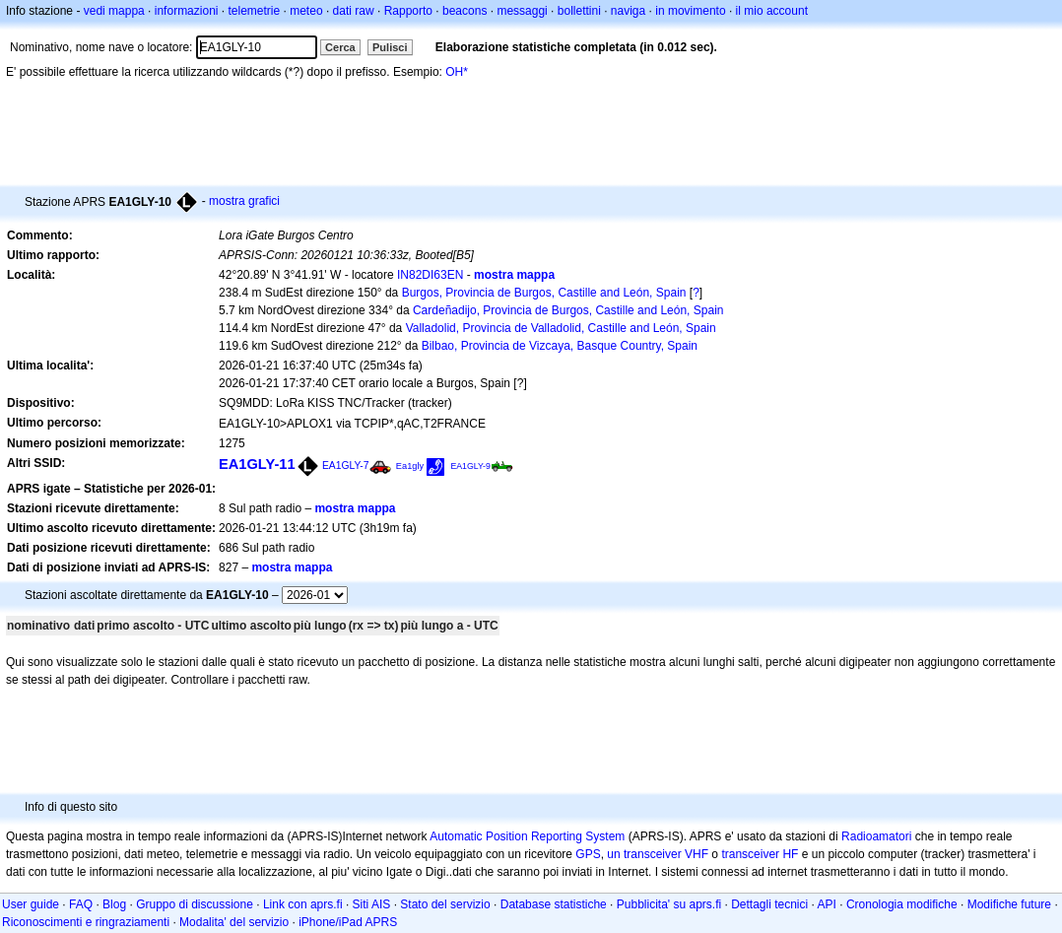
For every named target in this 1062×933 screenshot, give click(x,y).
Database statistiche (553, 904)
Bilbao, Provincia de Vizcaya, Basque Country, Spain (559, 346)
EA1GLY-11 (257, 464)
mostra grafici (244, 201)
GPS (587, 854)
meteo (306, 11)
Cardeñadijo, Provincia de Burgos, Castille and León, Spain (568, 310)
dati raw (353, 11)
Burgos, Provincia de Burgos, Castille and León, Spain (544, 293)
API (827, 904)
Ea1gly (410, 466)
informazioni (187, 11)
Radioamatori (876, 836)
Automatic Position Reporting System (527, 836)
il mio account (772, 11)
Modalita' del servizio (234, 922)
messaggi (522, 11)
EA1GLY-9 (470, 466)
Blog (114, 904)
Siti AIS (372, 904)
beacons (464, 11)
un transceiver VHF (657, 854)
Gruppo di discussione (194, 904)
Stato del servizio (445, 904)
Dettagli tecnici (769, 904)
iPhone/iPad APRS (348, 922)
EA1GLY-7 (345, 465)
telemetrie (255, 11)
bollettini (579, 11)
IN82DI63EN (430, 275)
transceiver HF (759, 854)
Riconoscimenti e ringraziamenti (85, 922)
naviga (628, 11)
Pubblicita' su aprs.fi (669, 904)
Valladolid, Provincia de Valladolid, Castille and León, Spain (561, 328)
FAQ (81, 904)
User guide (30, 904)
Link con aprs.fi (303, 904)
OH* (456, 72)
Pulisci (389, 47)
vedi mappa (114, 11)
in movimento (690, 11)
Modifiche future (1009, 904)
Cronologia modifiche (902, 904)
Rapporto (408, 11)
